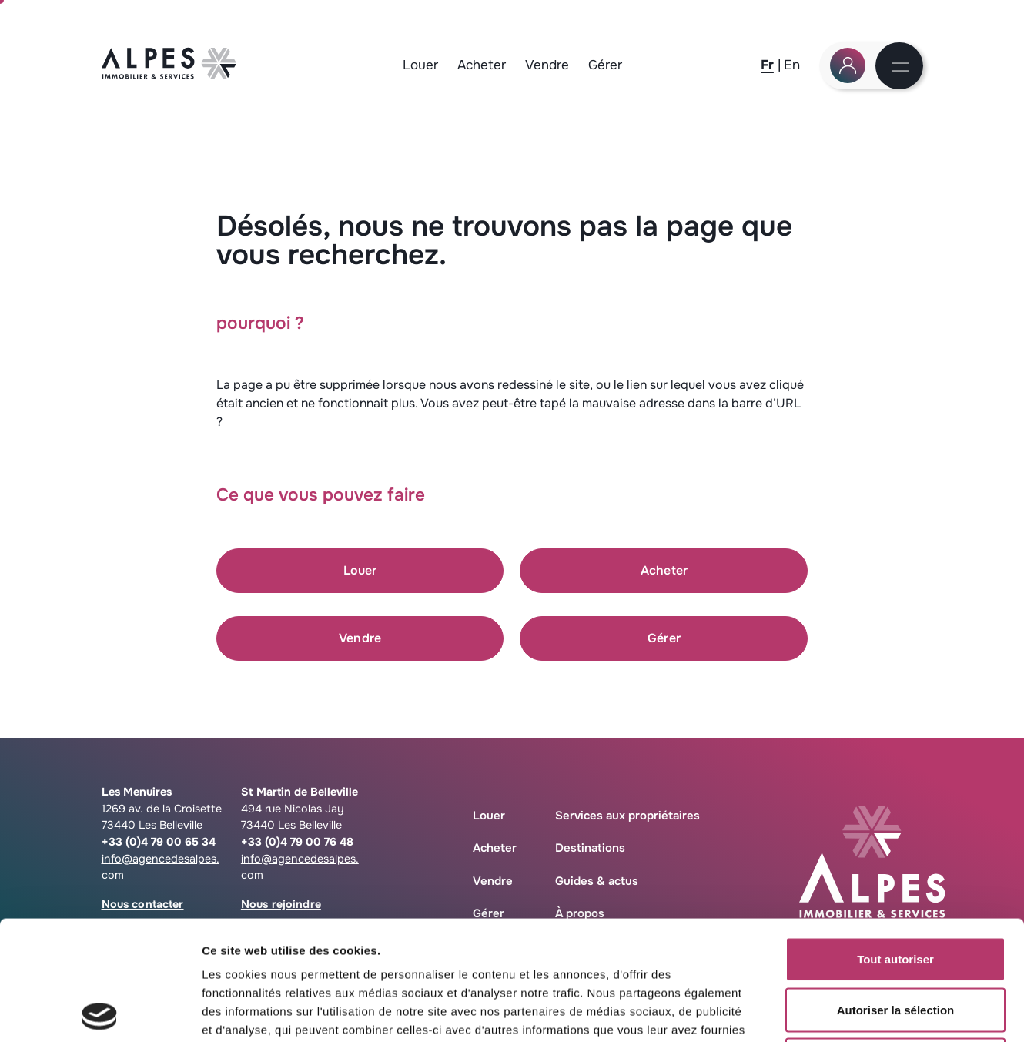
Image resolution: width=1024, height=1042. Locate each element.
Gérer (605, 65)
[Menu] (900, 68)
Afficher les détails (848, 1011)
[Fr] (767, 64)
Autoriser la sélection (896, 890)
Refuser (895, 940)
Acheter (481, 65)
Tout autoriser (895, 839)
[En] (792, 64)
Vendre (547, 65)
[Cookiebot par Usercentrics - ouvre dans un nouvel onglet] (99, 1012)
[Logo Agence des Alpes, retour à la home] (169, 74)
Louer (420, 65)
